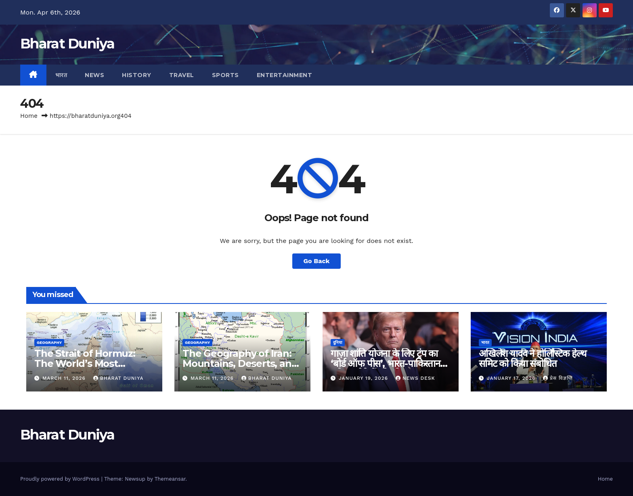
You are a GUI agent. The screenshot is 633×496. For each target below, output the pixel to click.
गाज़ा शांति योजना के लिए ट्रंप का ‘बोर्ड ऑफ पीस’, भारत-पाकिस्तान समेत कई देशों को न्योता (385, 363)
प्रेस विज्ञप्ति (558, 378)
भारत (61, 75)
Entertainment (284, 75)
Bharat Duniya (67, 43)
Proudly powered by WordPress (60, 479)
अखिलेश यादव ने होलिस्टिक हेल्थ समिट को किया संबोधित (532, 358)
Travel (181, 75)
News (94, 75)
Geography (49, 342)
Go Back (317, 261)
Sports (225, 75)
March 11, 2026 (65, 378)
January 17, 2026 (512, 378)
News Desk (415, 378)
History (136, 75)
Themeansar (170, 479)
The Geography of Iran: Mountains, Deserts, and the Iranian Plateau (240, 363)
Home (29, 115)
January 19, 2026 (364, 378)
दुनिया (337, 342)
